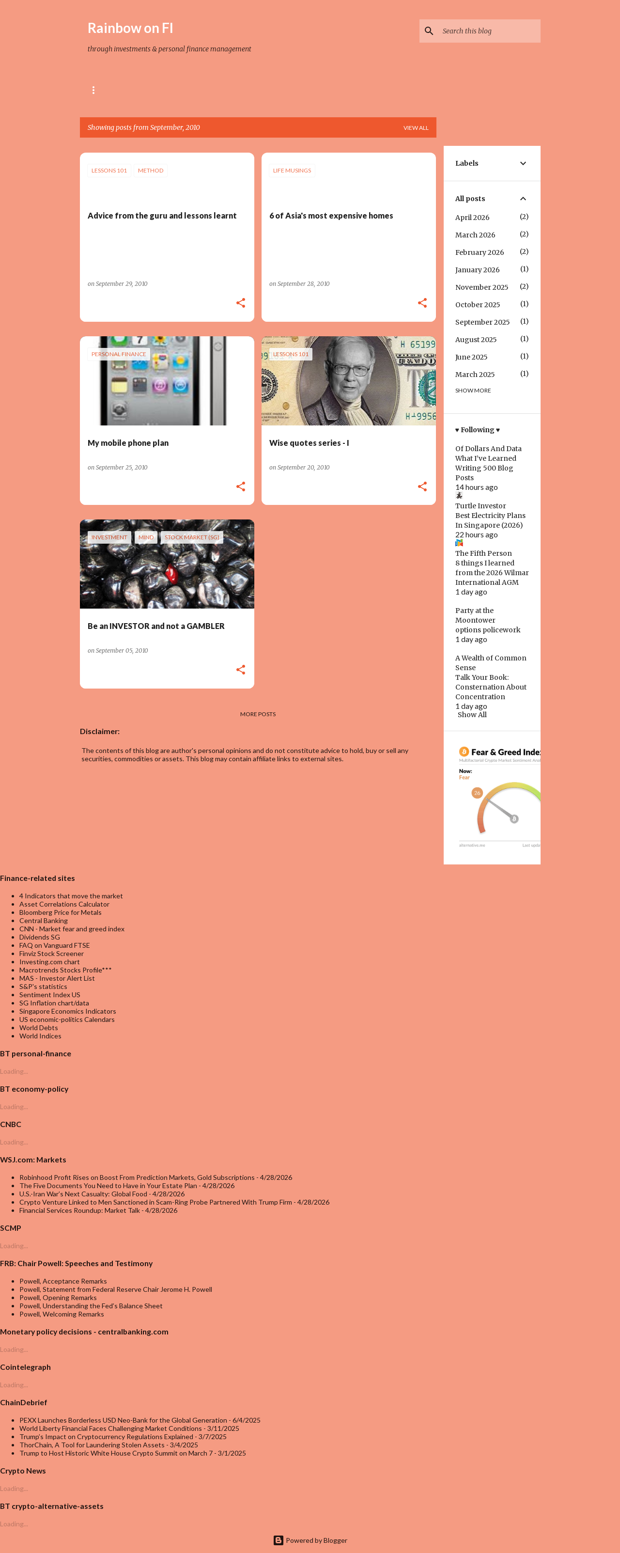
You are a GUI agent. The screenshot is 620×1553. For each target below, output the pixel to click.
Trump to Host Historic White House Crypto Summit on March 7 (116, 1453)
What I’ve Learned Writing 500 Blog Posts (485, 468)
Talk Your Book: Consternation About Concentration (491, 687)
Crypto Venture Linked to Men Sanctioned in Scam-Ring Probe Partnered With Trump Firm (155, 1202)
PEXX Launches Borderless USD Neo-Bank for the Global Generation (123, 1420)
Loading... (14, 1071)
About (102, 89)
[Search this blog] (490, 31)
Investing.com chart (49, 961)
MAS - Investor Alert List (57, 978)
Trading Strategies (283, 89)
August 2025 (476, 339)
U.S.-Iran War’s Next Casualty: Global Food (83, 1194)
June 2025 (471, 357)
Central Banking (43, 920)
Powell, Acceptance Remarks (63, 1281)
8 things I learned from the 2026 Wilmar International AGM (492, 573)
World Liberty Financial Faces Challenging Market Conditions (110, 1428)
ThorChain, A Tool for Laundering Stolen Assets (92, 1445)
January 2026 (477, 270)
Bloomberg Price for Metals (60, 912)
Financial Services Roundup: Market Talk (79, 1210)
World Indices (40, 1036)
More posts (258, 714)
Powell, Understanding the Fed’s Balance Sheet (91, 1306)
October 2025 (477, 304)
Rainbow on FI (130, 27)
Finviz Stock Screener (51, 953)
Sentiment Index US (49, 994)
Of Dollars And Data (488, 448)
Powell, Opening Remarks (58, 1297)
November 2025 (482, 287)
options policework (488, 630)
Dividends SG (39, 937)
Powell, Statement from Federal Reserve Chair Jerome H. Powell (115, 1289)
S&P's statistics (43, 986)
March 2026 (475, 235)
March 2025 (475, 374)
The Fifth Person (483, 553)
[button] (241, 303)
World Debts (38, 1027)
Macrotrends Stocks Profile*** (65, 970)
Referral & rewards (179, 89)
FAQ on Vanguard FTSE (54, 945)
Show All (472, 714)
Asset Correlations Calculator (64, 904)
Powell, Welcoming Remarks (61, 1314)
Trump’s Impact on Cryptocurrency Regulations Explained (106, 1436)
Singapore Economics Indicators (67, 1011)
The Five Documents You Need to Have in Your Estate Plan (108, 1185)
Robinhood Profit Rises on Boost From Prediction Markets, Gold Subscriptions (137, 1177)
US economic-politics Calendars (67, 1019)
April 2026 (472, 217)
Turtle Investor (480, 506)
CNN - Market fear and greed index (71, 929)
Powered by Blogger (310, 1540)
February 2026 (479, 252)
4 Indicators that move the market (71, 896)
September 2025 (482, 322)
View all (416, 127)
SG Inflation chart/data (54, 1003)
